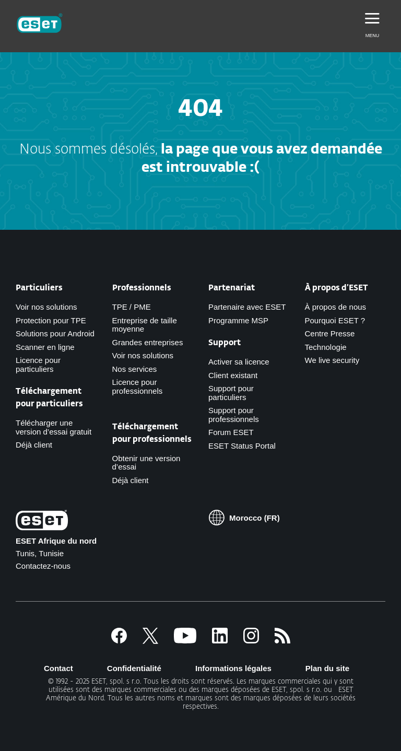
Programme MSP (238, 320)
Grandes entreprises (147, 342)
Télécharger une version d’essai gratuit (53, 427)
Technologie (326, 347)
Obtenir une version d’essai (146, 463)
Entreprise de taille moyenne (144, 325)
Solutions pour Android (55, 333)
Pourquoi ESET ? (335, 320)
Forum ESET (231, 432)
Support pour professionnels (233, 415)
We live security (332, 360)
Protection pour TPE (51, 320)
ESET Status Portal (242, 445)
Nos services (134, 369)
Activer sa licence (238, 361)
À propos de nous (336, 306)
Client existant (232, 375)
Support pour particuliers (231, 393)
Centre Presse (330, 333)
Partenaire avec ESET (247, 306)
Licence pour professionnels (137, 386)
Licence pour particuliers (38, 364)
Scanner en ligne (45, 347)
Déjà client (34, 444)
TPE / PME (131, 306)
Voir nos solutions (46, 306)
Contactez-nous (43, 565)
